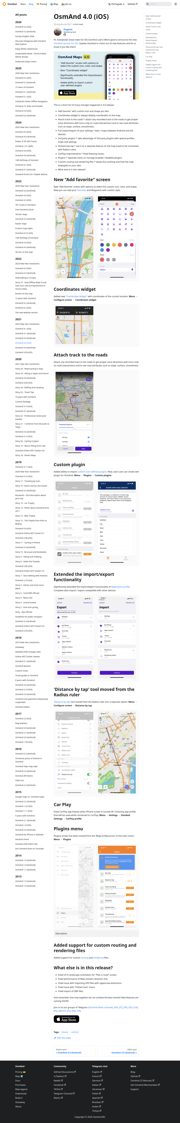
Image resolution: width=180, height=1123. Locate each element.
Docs (22, 4)
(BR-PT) (62, 1010)
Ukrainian (98, 1089)
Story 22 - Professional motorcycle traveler (30, 417)
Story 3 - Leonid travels (25, 602)
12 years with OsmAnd (25, 298)
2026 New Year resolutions (27, 73)
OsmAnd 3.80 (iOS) (23, 382)
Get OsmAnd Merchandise (145, 1084)
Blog (31, 4)
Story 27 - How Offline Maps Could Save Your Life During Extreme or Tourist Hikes (31, 285)
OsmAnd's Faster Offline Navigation (31, 101)
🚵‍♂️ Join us (66, 4)
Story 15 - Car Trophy (24, 503)
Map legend (21, 1089)
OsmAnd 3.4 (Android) (25, 547)
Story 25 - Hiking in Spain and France (32, 373)
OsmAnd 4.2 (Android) (25, 303)
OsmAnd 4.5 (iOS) (23, 200)
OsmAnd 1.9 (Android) (25, 860)
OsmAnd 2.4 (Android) (25, 771)
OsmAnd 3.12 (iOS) (23, 436)
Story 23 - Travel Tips (24, 392)
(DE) (130, 1007)
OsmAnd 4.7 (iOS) (23, 165)
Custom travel (21, 670)
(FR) (125, 1007)
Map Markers (21, 723)
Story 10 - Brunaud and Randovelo (31, 552)
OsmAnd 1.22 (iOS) (23, 806)
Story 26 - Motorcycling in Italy (29, 368)
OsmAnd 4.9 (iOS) (23, 132)
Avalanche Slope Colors (26, 61)
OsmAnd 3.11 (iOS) (23, 467)
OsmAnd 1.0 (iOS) (23, 825)
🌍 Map (54, 4)
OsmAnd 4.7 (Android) (25, 169)
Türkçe (96, 1110)
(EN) (116, 1007)
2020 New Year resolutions (27, 471)
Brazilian (97, 1102)
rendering (98, 957)
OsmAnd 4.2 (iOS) (23, 307)
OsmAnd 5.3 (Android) (25, 31)
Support (135, 1089)
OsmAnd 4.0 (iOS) (23, 343)
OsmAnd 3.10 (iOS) (23, 476)
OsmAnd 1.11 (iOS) (23, 811)
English (97, 1071)
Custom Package (22, 401)
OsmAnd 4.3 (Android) (25, 273)
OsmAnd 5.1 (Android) (25, 92)
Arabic (96, 1106)
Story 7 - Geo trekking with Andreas (31, 575)
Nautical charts (22, 839)
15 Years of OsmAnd (24, 87)
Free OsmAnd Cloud (24, 209)
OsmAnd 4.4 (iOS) (23, 242)
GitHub (132, 4)
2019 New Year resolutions (27, 642)
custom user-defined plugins (92, 471)
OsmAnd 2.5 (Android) (25, 753)
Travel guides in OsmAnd (26, 675)
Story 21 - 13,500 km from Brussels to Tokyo (32, 425)
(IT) (120, 1007)
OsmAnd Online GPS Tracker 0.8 (29, 450)
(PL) (69, 1010)
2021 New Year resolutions (27, 364)
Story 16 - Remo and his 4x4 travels (31, 486)
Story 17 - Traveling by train (27, 481)
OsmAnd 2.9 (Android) (25, 694)
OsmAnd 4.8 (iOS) (23, 150)
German (97, 1080)
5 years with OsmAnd (25, 815)
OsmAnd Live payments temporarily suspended (31, 700)
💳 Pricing (42, 4)
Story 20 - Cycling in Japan (27, 441)
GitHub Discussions (65, 1071)
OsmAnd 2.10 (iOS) (23, 689)
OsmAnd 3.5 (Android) (25, 490)
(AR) (74, 1010)
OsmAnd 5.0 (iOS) (23, 111)
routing (85, 957)
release (64, 1032)
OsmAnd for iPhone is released (29, 834)
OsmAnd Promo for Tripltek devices (31, 174)
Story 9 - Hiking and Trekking (28, 556)
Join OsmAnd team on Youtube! (29, 848)
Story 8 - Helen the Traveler (27, 561)
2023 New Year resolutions (27, 263)
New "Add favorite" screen (153, 17)
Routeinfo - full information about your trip (30, 497)
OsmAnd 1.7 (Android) (25, 869)
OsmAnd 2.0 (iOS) (23, 718)
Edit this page (62, 1037)
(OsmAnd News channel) (100, 1007)
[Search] (158, 4)
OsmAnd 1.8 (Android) (25, 865)
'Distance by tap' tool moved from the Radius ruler (154, 50)
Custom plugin (151, 33)
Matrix (58, 1097)
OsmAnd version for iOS (66, 43)
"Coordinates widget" (76, 296)
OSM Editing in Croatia (25, 277)
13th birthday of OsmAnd (26, 238)
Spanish (97, 1097)
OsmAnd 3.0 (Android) (25, 685)
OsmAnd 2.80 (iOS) (23, 566)
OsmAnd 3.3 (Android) (25, 621)
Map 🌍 (19, 1076)
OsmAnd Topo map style (26, 766)
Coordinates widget (153, 22)
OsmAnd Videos (22, 707)
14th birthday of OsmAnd (26, 160)
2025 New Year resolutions (27, 127)
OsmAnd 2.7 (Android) (25, 732)
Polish (96, 1093)
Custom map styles (24, 228)
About (18, 1106)
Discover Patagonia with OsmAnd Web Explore (30, 43)
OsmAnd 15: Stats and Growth (29, 106)
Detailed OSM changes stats (28, 652)
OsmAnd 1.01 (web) (24, 146)
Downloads (21, 1093)
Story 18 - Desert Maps (25, 455)
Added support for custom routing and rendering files (154, 67)
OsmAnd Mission (23, 666)
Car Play (149, 56)
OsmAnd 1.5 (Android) (25, 881)
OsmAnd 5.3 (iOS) (23, 27)
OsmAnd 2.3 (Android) (25, 785)
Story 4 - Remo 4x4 (23, 597)
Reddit (58, 1080)
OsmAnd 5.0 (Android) (25, 115)
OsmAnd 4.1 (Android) (25, 333)
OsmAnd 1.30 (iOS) (23, 742)
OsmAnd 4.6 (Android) (25, 190)
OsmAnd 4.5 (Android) (25, 219)
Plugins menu (151, 60)
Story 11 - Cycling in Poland (27, 542)
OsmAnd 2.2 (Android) (25, 801)
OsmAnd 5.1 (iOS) (23, 96)
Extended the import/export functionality (151, 40)
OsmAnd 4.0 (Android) (25, 338)
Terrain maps (21, 214)
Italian (96, 1084)
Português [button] (115, 4)
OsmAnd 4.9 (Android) (25, 136)
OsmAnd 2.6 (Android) (25, 737)
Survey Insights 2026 (24, 36)
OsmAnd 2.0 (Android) (25, 830)
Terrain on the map (24, 252)
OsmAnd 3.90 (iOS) (23, 352)
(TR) (79, 1010)
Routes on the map (24, 293)
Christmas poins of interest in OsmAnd (28, 760)
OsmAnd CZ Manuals (142, 1080)
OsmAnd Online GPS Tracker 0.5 (29, 571)
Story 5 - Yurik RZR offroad (27, 593)
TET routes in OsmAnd (25, 205)
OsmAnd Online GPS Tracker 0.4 (29, 626)
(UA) (136, 1007)
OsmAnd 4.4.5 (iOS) (24, 233)
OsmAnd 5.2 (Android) (25, 82)
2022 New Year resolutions (27, 324)
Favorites (81, 190)
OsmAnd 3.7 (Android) (25, 411)
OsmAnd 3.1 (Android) (25, 661)
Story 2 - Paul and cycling (26, 607)
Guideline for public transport (28, 616)
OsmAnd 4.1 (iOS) (23, 328)
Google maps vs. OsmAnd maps (29, 796)
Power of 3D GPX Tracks (26, 141)
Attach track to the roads (153, 28)
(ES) (55, 1010)
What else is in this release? (153, 75)
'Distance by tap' (62, 701)
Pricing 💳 (20, 1071)
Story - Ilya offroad (23, 612)
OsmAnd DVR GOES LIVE (26, 844)
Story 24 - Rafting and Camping (29, 387)
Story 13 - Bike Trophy (25, 515)
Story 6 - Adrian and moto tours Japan (29, 587)
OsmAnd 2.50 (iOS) (23, 630)
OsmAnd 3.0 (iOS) (23, 528)
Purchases (20, 1084)
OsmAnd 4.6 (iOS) (23, 195)
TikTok (58, 1089)
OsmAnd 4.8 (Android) (25, 155)
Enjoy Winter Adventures (26, 49)
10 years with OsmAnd (25, 397)
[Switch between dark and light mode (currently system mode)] (176, 4)
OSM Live (19, 780)
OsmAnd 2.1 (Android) (25, 820)
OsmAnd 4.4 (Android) (25, 247)
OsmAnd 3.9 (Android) (25, 347)
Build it (18, 1097)
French (97, 1076)
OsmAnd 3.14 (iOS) (23, 406)
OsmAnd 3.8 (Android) (25, 378)
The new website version (26, 312)
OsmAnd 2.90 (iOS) (23, 538)
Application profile (120, 586)
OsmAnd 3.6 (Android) (25, 431)
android (74, 1032)
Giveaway (19, 647)
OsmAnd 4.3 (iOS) (23, 268)
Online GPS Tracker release (27, 656)
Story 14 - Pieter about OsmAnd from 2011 (32, 509)
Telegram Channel (64, 1093)
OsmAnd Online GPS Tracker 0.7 (29, 533)
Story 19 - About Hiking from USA (30, 446)
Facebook (60, 1084)
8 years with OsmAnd (25, 680)
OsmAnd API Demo (24, 776)
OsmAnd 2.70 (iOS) (23, 580)
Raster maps (21, 223)
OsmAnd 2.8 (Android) (25, 728)
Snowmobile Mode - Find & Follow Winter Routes (30, 55)
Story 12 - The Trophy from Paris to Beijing (31, 522)
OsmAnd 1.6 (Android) (25, 886)
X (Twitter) (60, 1076)
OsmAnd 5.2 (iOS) (23, 78)
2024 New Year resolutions (27, 186)
